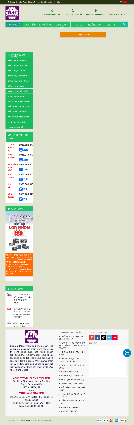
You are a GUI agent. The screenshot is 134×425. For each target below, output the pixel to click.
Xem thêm (84, 35)
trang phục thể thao (40, 358)
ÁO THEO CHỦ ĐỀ (68, 411)
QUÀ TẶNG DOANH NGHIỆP (72, 380)
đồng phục (42, 349)
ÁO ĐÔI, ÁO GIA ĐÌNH (69, 407)
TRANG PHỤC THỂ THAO (71, 384)
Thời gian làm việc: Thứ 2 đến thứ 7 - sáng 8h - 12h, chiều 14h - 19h (34, 2)
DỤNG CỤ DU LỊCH (68, 372)
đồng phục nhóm (44, 355)
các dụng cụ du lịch (19, 358)
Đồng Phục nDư (27, 346)
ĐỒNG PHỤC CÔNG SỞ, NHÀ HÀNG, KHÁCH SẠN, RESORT (72, 345)
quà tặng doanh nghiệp (21, 361)
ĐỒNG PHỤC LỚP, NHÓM (71, 376)
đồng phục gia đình (24, 355)
